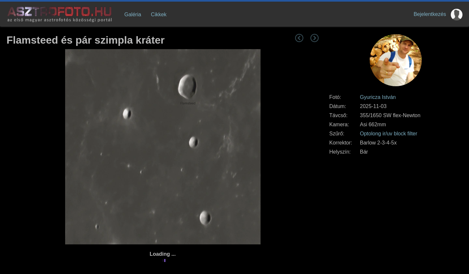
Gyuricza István (378, 97)
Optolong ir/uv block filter (388, 133)
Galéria (132, 14)
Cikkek (158, 14)
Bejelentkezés (430, 14)
